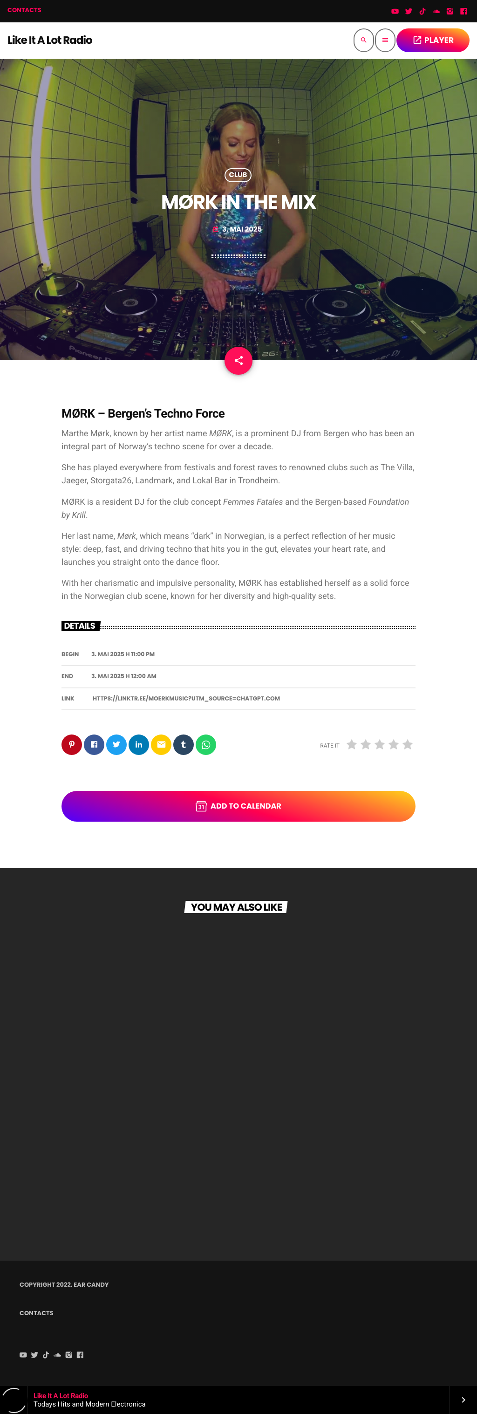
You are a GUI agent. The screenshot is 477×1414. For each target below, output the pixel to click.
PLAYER (433, 40)
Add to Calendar (238, 806)
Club (238, 175)
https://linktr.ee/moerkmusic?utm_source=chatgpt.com (186, 699)
